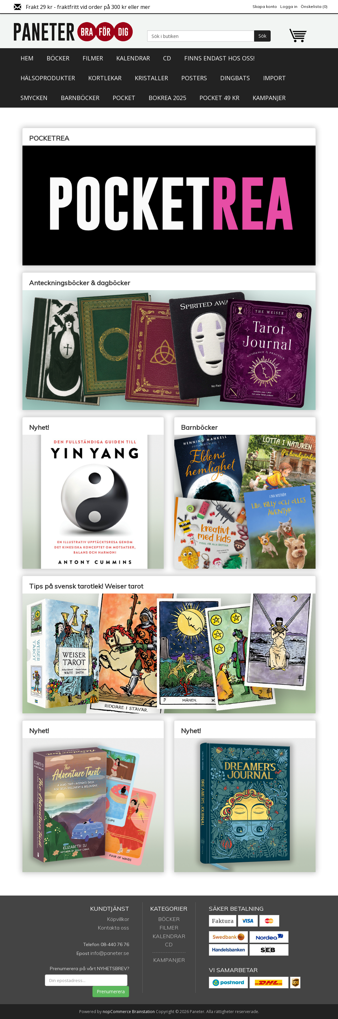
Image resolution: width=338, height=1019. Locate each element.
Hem (26, 58)
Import (274, 78)
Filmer (93, 58)
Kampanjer (269, 98)
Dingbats (235, 78)
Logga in (288, 6)
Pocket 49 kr (219, 98)
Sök (262, 36)
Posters (194, 78)
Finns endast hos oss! (219, 58)
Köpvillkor (118, 919)
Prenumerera (111, 991)
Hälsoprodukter (47, 78)
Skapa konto (265, 6)
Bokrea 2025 (167, 98)
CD (167, 58)
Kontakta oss (113, 927)
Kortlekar (104, 78)
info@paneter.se (109, 953)
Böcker (58, 58)
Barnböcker (80, 98)
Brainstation (144, 1011)
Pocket (124, 98)
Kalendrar (133, 58)
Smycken (34, 98)
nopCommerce (117, 1011)
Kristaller (151, 78)
